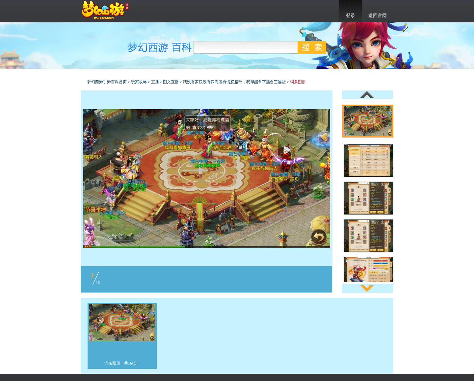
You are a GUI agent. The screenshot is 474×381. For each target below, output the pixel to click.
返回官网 (377, 15)
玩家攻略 (139, 82)
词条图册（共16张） (122, 363)
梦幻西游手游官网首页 (105, 10)
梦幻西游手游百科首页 (107, 82)
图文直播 (171, 82)
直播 (155, 82)
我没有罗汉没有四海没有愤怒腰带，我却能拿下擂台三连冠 (234, 82)
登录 (350, 15)
